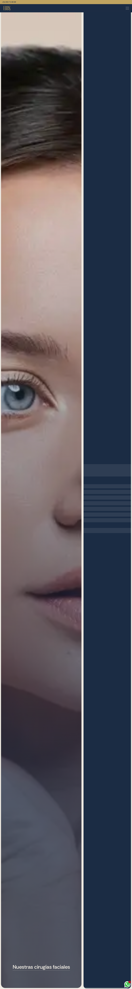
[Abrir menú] (127, 8)
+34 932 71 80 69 (9, 2)
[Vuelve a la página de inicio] (7, 8)
